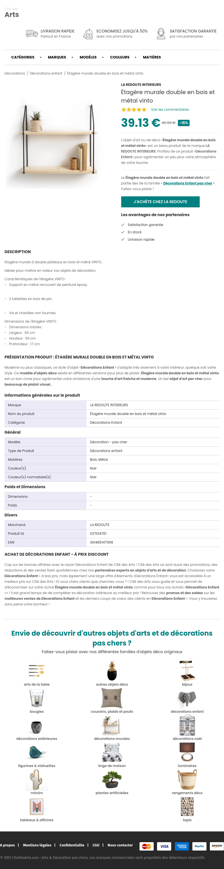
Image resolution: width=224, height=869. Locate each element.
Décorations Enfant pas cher (187, 183)
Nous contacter (120, 845)
